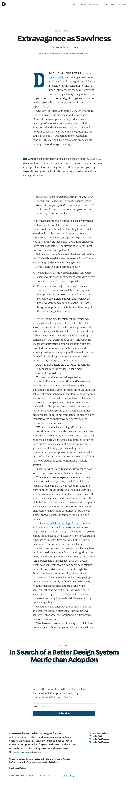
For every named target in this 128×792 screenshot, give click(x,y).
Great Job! (46, 748)
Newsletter (122, 5)
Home (74, 5)
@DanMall (97, 736)
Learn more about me (32, 752)
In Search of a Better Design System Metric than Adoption (64, 656)
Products (83, 5)
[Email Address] (64, 706)
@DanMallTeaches (101, 739)
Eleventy (29, 759)
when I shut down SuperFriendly (65, 523)
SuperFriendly (57, 77)
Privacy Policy (70, 776)
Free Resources (94, 5)
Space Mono (41, 762)
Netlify (46, 759)
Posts (106, 5)
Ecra (19, 762)
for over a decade (33, 741)
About (113, 5)
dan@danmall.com (101, 733)
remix (63, 776)
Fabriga (65, 759)
